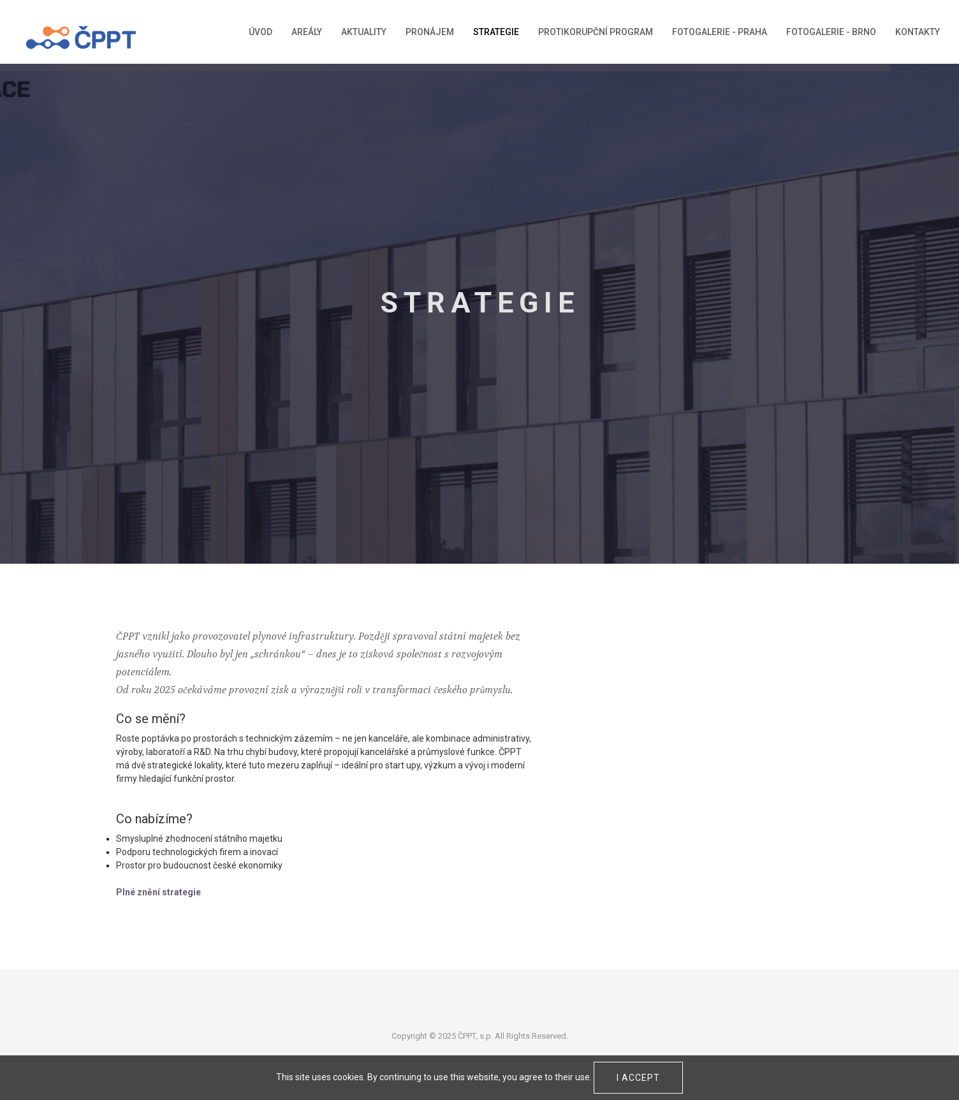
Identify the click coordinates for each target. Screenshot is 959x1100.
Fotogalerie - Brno (831, 32)
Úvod (260, 32)
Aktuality (363, 32)
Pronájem (430, 32)
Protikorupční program (595, 32)
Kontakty (917, 32)
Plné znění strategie (158, 892)
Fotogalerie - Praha (719, 32)
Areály (306, 32)
